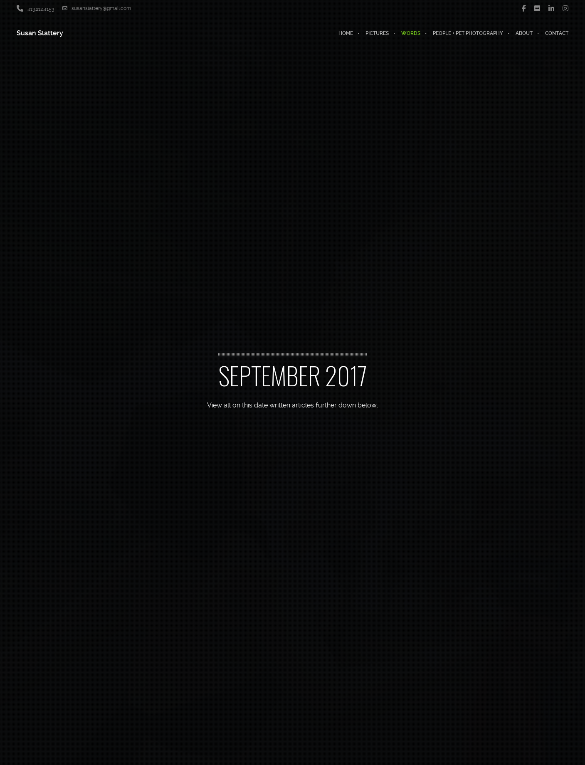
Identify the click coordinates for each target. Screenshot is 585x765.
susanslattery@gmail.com (96, 8)
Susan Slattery (40, 33)
